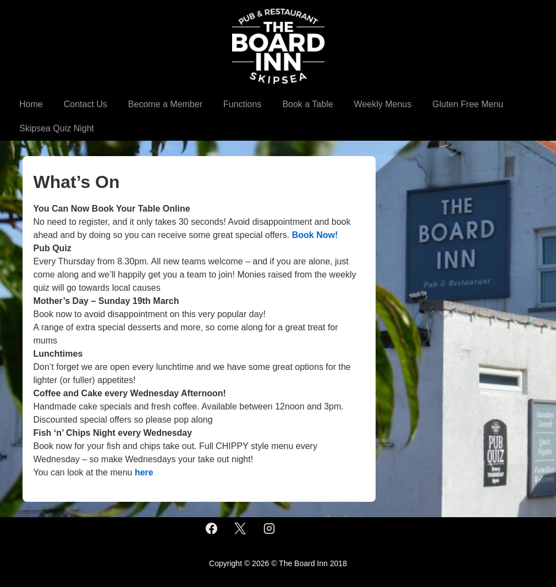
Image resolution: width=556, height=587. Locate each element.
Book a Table (307, 104)
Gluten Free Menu (467, 104)
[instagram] (269, 528)
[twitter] (240, 528)
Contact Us (85, 104)
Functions (242, 104)
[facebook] (211, 528)
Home (31, 104)
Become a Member (165, 104)
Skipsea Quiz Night (56, 128)
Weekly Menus (383, 104)
